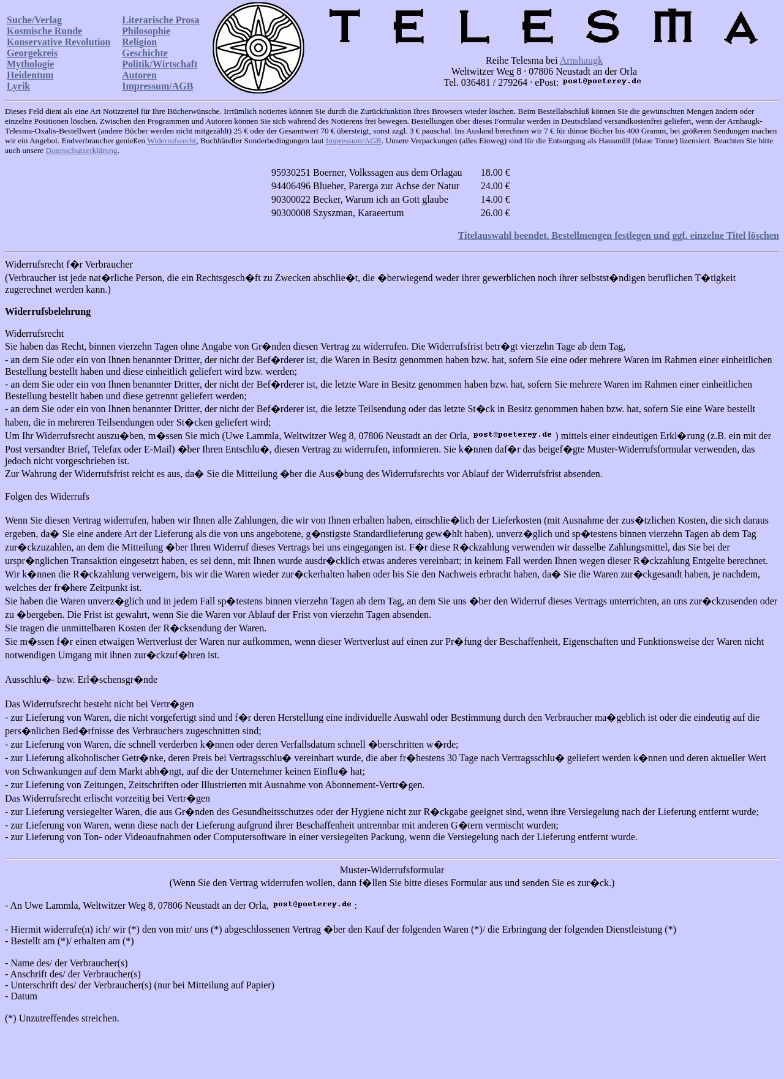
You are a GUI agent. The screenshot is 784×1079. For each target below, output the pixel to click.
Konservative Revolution (58, 42)
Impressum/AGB (157, 86)
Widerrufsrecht (171, 140)
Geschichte (145, 53)
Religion (139, 42)
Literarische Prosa (160, 20)
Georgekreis (32, 53)
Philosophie (146, 31)
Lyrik (18, 86)
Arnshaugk (581, 60)
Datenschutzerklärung (82, 150)
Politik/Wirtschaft (159, 64)
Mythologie (30, 64)
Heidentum (30, 75)
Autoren (139, 75)
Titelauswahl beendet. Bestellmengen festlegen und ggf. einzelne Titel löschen (618, 235)
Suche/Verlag (34, 20)
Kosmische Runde (44, 31)
